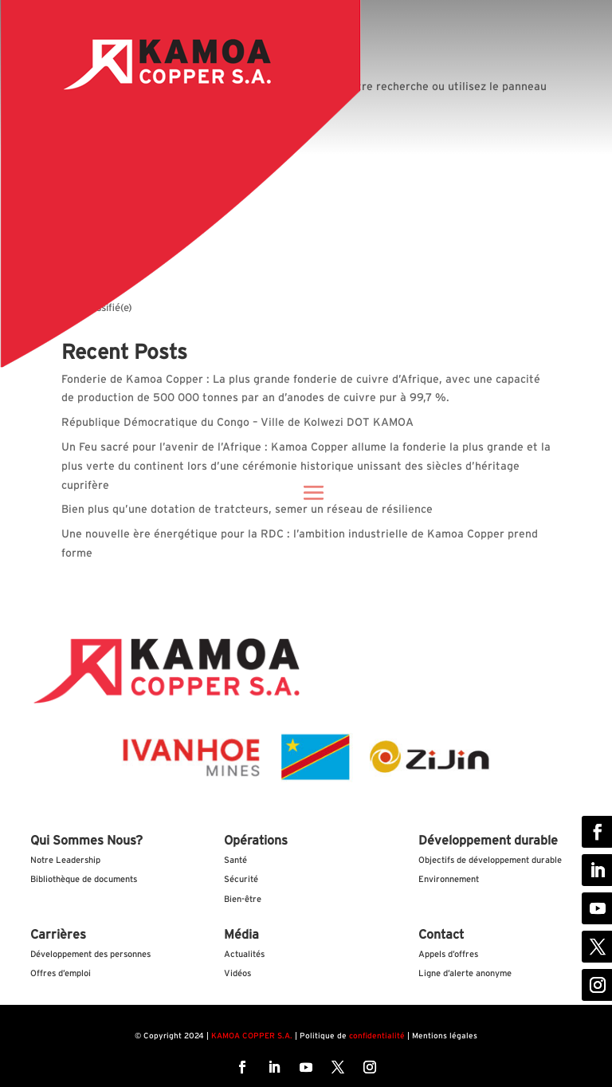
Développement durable (488, 840)
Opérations (256, 840)
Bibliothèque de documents (83, 879)
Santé (235, 860)
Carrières (58, 934)
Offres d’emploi (60, 973)
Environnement (448, 879)
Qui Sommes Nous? (86, 840)
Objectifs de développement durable (490, 860)
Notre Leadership (65, 860)
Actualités (244, 954)
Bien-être (242, 899)
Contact (441, 934)
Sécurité (241, 879)
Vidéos (237, 973)
